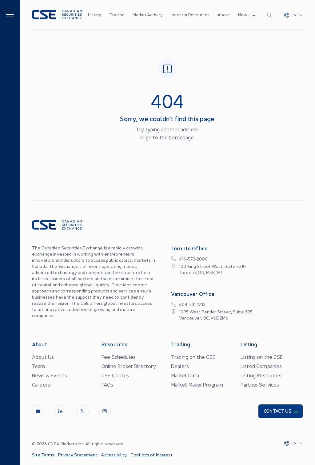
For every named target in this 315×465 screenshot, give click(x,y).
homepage (181, 137)
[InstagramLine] (104, 411)
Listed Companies (261, 366)
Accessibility (114, 454)
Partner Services (260, 384)
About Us (43, 356)
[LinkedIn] (60, 411)
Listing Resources (261, 375)
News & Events (49, 375)
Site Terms (43, 454)
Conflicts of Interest (151, 454)
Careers (41, 384)
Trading (117, 14)
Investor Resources (190, 14)
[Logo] (58, 14)
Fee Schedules (119, 356)
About (223, 14)
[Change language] (293, 14)
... (253, 14)
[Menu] (10, 14)
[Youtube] (38, 411)
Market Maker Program (197, 384)
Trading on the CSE (193, 356)
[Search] (270, 14)
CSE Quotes (116, 375)
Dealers (180, 366)
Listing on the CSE (262, 356)
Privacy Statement (78, 454)
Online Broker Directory (129, 366)
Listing (94, 14)
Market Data (185, 375)
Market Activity (148, 14)
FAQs (108, 384)
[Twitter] (82, 411)
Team (38, 366)
